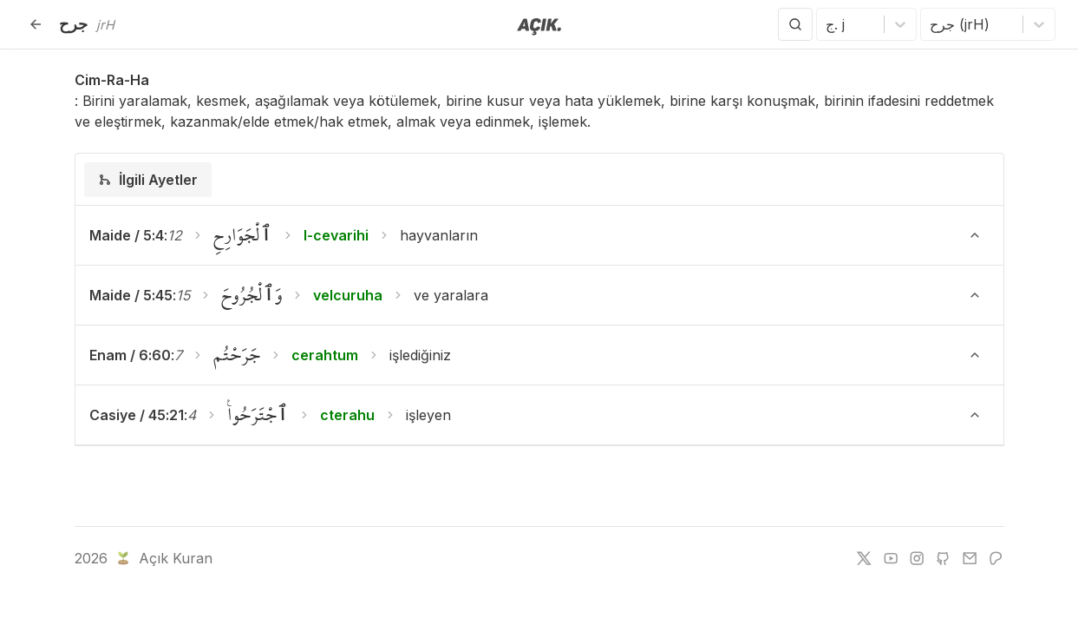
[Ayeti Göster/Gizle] (975, 235)
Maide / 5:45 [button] (131, 295)
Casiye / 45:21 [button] (136, 415)
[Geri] (35, 24)
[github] (943, 558)
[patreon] (995, 558)
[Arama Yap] (795, 24)
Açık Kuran (162, 558)
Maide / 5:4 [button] (126, 235)
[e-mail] (969, 558)
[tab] (148, 179)
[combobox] (828, 24)
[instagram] (916, 558)
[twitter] (864, 558)
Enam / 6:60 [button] (130, 355)
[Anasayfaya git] (539, 25)
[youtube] (890, 558)
